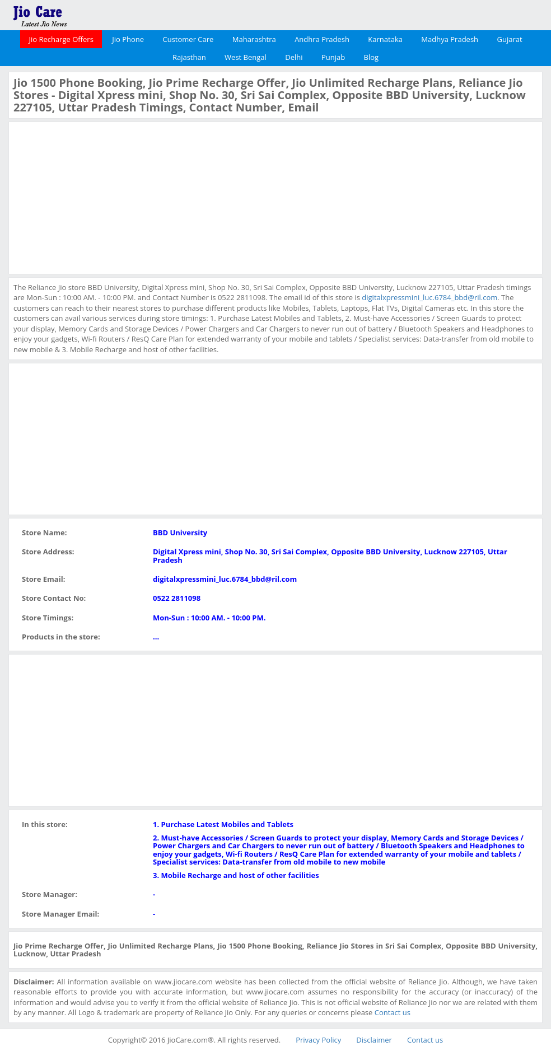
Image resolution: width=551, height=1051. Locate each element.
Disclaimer (374, 1040)
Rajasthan (189, 57)
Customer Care (187, 39)
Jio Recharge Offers (61, 39)
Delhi (293, 57)
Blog (371, 57)
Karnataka (385, 39)
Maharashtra (254, 39)
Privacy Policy (318, 1040)
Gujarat (509, 39)
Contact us (392, 1012)
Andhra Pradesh (322, 39)
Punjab (333, 57)
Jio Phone (128, 39)
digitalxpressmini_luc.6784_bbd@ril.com (429, 297)
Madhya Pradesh (449, 39)
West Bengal (246, 57)
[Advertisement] (97, 197)
